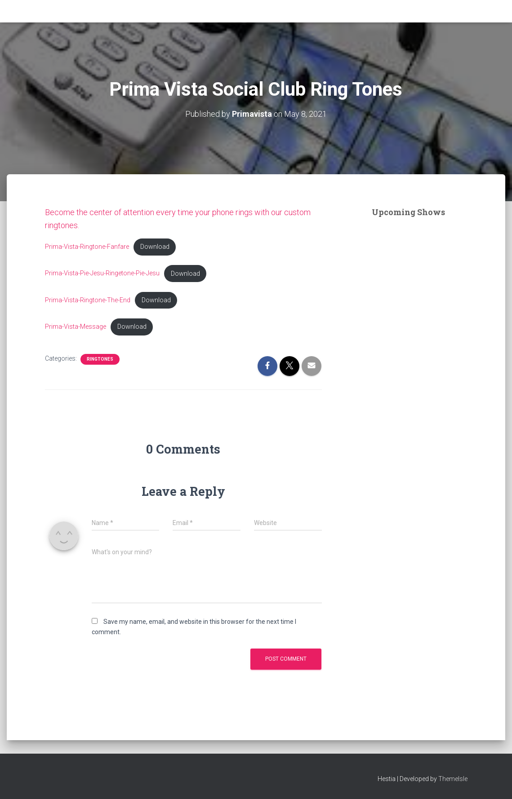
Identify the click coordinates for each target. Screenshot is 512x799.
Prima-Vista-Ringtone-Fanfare (87, 247)
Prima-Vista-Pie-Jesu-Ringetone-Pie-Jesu (102, 274)
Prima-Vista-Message (75, 327)
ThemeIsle (452, 778)
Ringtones (100, 359)
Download (154, 247)
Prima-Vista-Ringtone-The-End (87, 300)
